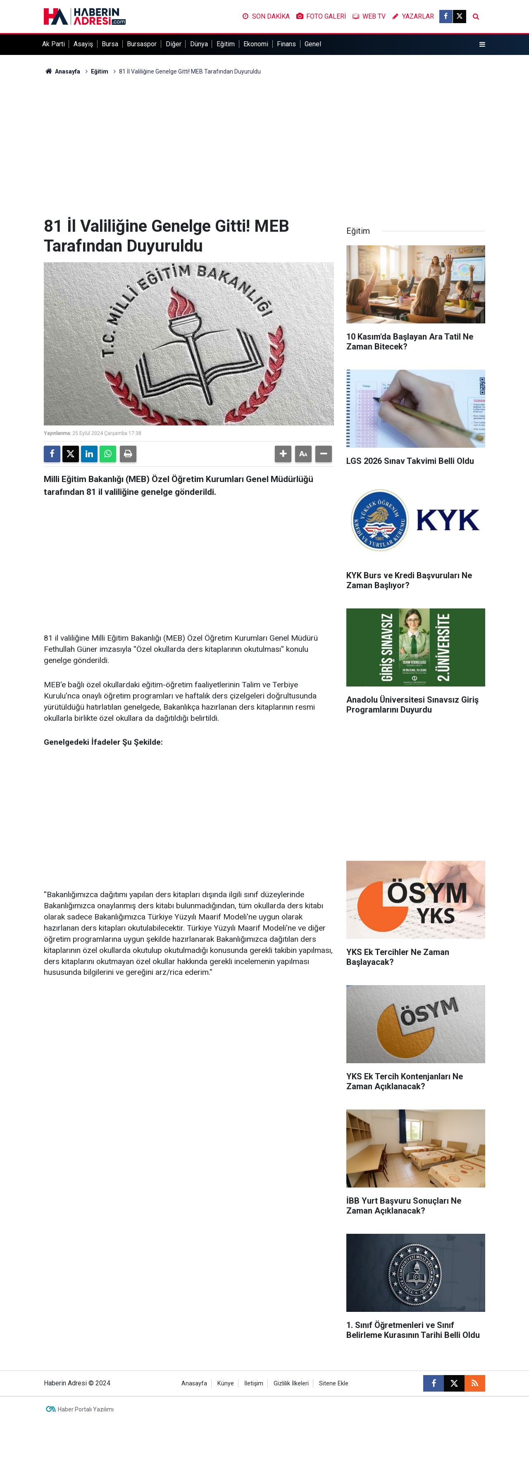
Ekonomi (255, 44)
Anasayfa (62, 71)
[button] (283, 454)
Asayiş (83, 44)
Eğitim (226, 44)
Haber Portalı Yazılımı (86, 1409)
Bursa (110, 44)
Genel (313, 44)
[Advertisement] (264, 146)
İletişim (253, 1383)
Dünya (199, 44)
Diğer (173, 44)
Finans (286, 44)
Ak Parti (53, 44)
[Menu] (482, 44)
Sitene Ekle (333, 1383)
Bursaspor (142, 44)
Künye (225, 1383)
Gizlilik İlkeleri (291, 1383)
